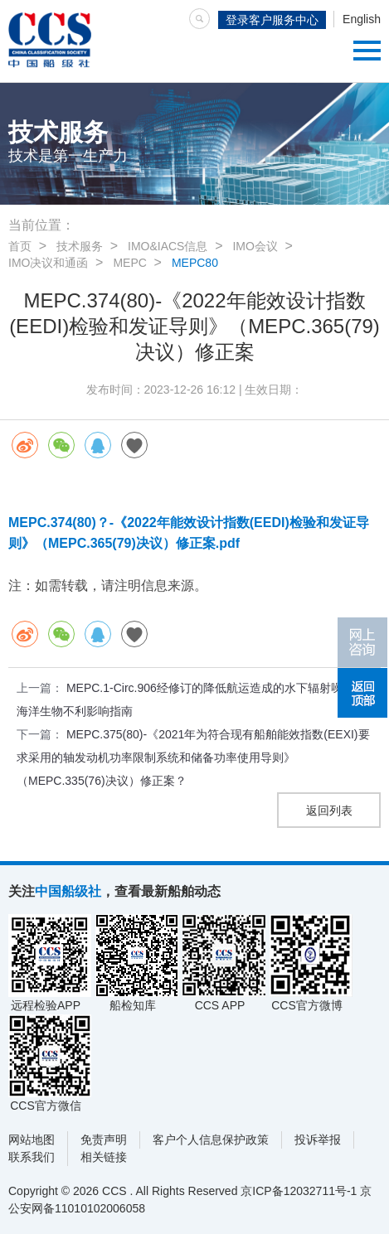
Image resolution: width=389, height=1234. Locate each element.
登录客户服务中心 (272, 20)
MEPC (129, 262)
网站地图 (31, 1139)
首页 (20, 246)
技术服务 (79, 246)
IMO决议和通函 (48, 262)
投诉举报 (317, 1139)
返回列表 (329, 810)
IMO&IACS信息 (167, 246)
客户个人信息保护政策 (211, 1139)
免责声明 (103, 1139)
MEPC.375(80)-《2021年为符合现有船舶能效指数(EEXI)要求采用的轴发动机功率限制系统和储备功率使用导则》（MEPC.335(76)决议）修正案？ (193, 757)
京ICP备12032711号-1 (299, 1191)
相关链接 (103, 1157)
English (362, 19)
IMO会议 (254, 246)
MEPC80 (195, 262)
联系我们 (31, 1157)
